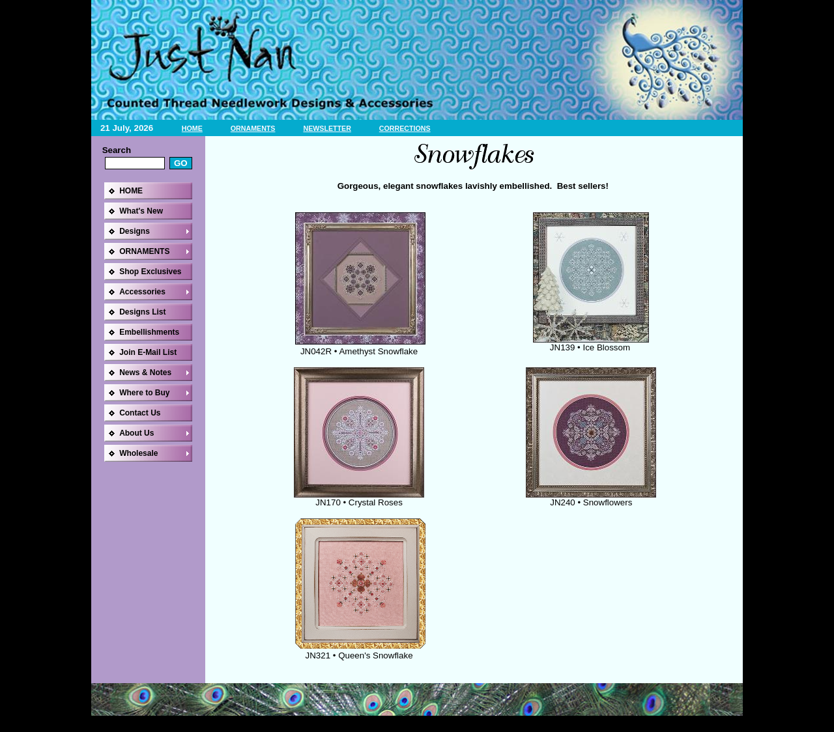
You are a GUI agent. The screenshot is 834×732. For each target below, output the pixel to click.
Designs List (142, 312)
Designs (134, 231)
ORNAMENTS (253, 128)
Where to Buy (144, 392)
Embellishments (149, 332)
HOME (192, 128)
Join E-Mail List (148, 352)
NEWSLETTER (327, 128)
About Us (136, 433)
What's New (141, 211)
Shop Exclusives (150, 271)
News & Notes (145, 372)
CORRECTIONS (405, 128)
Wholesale (138, 453)
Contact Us (139, 412)
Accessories (142, 291)
